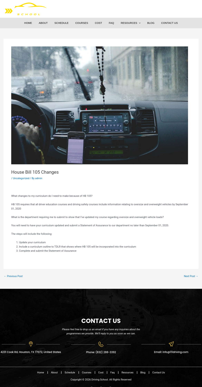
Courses (83, 22)
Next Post (191, 276)
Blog (146, 22)
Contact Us (163, 22)
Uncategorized (21, 178)
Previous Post (13, 276)
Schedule (65, 22)
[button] (135, 23)
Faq (109, 22)
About (48, 22)
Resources (127, 23)
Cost (98, 22)
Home (34, 22)
